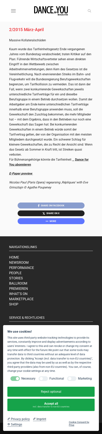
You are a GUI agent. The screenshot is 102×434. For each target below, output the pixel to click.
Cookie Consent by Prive (79, 423)
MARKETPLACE (21, 299)
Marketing (85, 378)
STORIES (16, 278)
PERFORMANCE (21, 268)
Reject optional (51, 391)
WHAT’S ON (18, 294)
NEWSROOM (19, 262)
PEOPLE (15, 273)
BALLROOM (18, 283)
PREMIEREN (18, 289)
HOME (14, 257)
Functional (56, 378)
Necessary (28, 378)
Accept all (51, 405)
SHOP (13, 304)
